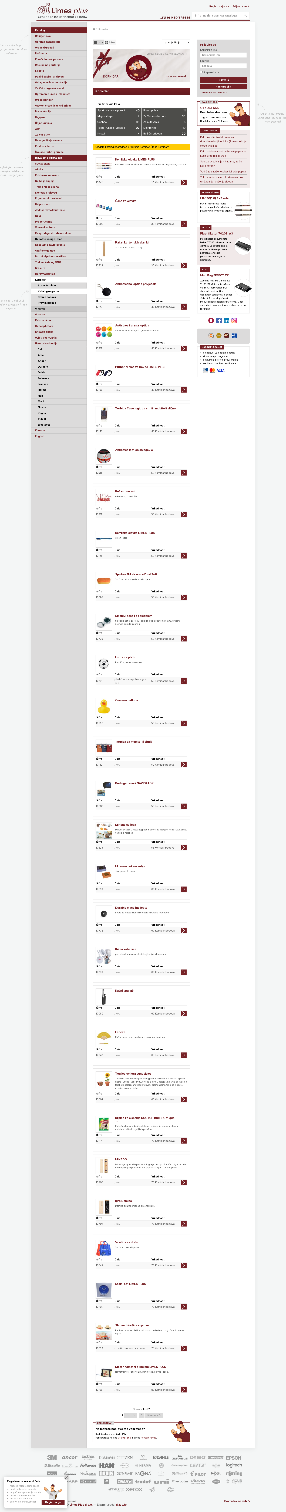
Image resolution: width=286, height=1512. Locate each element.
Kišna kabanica (125, 949)
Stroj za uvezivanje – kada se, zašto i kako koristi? (221, 163)
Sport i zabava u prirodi (118, 110)
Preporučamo (43, 221)
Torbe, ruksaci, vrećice (118, 128)
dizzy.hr (121, 1504)
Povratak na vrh (235, 1501)
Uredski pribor (44, 99)
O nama (40, 314)
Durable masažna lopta (131, 907)
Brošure (40, 268)
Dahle (41, 372)
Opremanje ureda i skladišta (52, 93)
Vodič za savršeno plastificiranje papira (223, 171)
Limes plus (69, 11)
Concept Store (44, 326)
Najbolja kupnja (44, 180)
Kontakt (40, 430)
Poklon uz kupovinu (47, 175)
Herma (42, 389)
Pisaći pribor (164, 110)
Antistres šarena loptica (132, 325)
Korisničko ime (208, 49)
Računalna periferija (47, 64)
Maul (41, 401)
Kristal (118, 133)
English (39, 436)
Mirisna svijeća (125, 824)
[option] (141, 65)
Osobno (118, 122)
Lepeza (120, 1032)
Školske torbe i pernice (49, 151)
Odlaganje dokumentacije (51, 82)
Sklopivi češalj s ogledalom (133, 616)
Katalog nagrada (48, 291)
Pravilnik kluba (47, 302)
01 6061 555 (124, 1437)
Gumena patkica (126, 700)
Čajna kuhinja (43, 122)
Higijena (40, 117)
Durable (43, 366)
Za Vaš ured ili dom (164, 116)
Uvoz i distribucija (46, 343)
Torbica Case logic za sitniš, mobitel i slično (145, 408)
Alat (37, 128)
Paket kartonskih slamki (132, 242)
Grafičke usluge (45, 250)
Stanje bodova (47, 297)
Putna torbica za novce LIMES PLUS (140, 367)
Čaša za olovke (125, 201)
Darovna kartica (45, 273)
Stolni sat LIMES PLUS (130, 1284)
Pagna (42, 413)
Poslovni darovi (44, 146)
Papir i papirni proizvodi (49, 76)
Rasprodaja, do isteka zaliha (53, 233)
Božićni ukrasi (124, 491)
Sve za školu (43, 163)
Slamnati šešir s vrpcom (132, 1325)
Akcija (39, 169)
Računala (41, 53)
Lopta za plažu (125, 657)
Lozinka (204, 60)
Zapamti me (209, 72)
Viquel (42, 418)
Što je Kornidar (47, 285)
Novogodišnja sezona (48, 140)
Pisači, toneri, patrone (49, 59)
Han (40, 395)
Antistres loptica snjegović (134, 450)
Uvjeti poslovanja (46, 337)
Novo (38, 215)
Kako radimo (43, 320)
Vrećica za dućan (127, 1242)
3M (40, 349)
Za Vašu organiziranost (49, 88)
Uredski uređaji (44, 47)
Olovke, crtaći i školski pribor (53, 105)
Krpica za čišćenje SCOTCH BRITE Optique (144, 1118)
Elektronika (164, 128)
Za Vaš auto (42, 134)
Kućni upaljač (124, 990)
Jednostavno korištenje (50, 209)
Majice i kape (118, 116)
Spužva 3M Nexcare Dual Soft (136, 574)
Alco (41, 355)
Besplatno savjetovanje (50, 244)
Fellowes (43, 378)
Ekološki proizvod (46, 192)
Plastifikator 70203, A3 (216, 233)
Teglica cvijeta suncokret (133, 1073)
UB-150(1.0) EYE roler (215, 198)
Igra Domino (123, 1201)
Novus (42, 407)
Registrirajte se (219, 6)
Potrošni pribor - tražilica (50, 256)
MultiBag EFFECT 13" (214, 275)
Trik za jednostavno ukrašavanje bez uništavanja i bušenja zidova (221, 179)
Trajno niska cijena (47, 186)
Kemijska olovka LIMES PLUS (135, 159)
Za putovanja (164, 122)
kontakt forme (148, 1437)
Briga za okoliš (44, 331)
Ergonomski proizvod (48, 198)
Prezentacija (43, 111)
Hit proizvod (42, 204)
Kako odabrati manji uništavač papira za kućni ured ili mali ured (223, 153)
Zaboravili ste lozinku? (213, 92)
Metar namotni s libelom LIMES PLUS (140, 1367)
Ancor (42, 360)
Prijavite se (241, 6)
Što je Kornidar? (160, 146)
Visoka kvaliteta (45, 227)
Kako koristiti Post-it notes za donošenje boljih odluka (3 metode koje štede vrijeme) (223, 141)
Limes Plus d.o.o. (81, 1504)
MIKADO (121, 1159)
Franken (43, 384)
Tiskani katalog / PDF (48, 262)
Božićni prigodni (164, 133)
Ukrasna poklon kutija (130, 866)
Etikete (39, 70)
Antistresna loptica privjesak (135, 284)
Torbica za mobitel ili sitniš (133, 741)
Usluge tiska (43, 35)
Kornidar (40, 279)
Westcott (44, 424)
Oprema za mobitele (47, 41)
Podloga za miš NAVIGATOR (134, 783)
